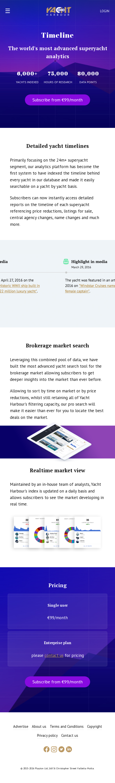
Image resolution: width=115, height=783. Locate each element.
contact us (54, 655)
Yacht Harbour (59, 12)
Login (105, 11)
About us (39, 726)
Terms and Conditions (67, 726)
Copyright (94, 726)
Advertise (20, 726)
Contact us (69, 735)
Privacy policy (47, 735)
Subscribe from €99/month (57, 100)
